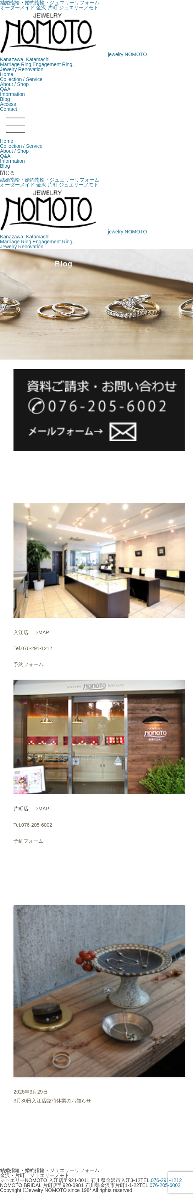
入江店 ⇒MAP (31, 632)
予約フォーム (28, 664)
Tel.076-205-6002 (32, 825)
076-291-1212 (166, 1180)
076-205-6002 (165, 1185)
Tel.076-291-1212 (32, 648)
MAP (43, 808)
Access (8, 104)
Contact (8, 109)
